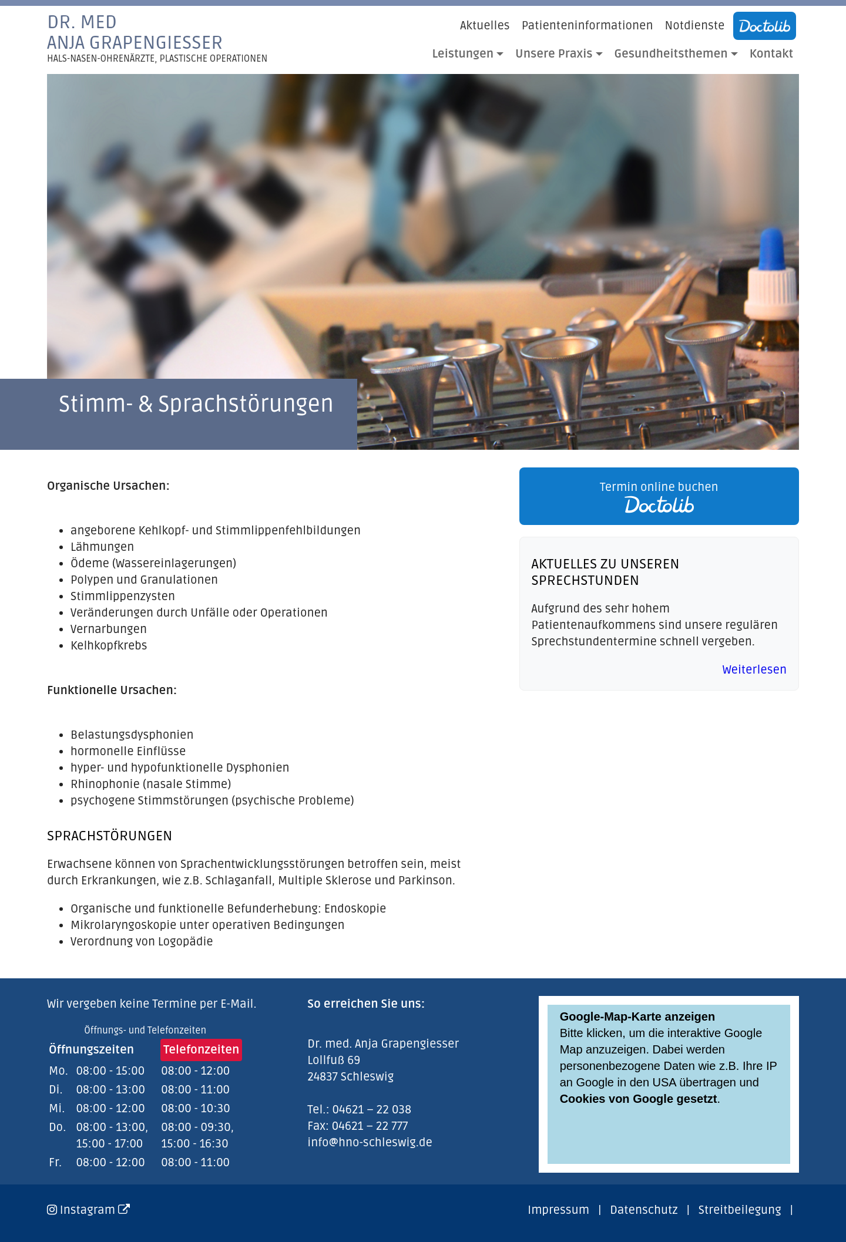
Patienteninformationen (587, 26)
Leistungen (463, 54)
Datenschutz (643, 1210)
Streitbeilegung (740, 1210)
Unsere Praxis (553, 54)
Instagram (95, 1210)
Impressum (558, 1210)
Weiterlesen (755, 670)
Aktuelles (484, 26)
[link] (656, 496)
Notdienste (695, 26)
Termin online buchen (659, 496)
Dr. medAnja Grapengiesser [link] (157, 38)
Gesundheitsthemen (671, 54)
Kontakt (771, 54)
